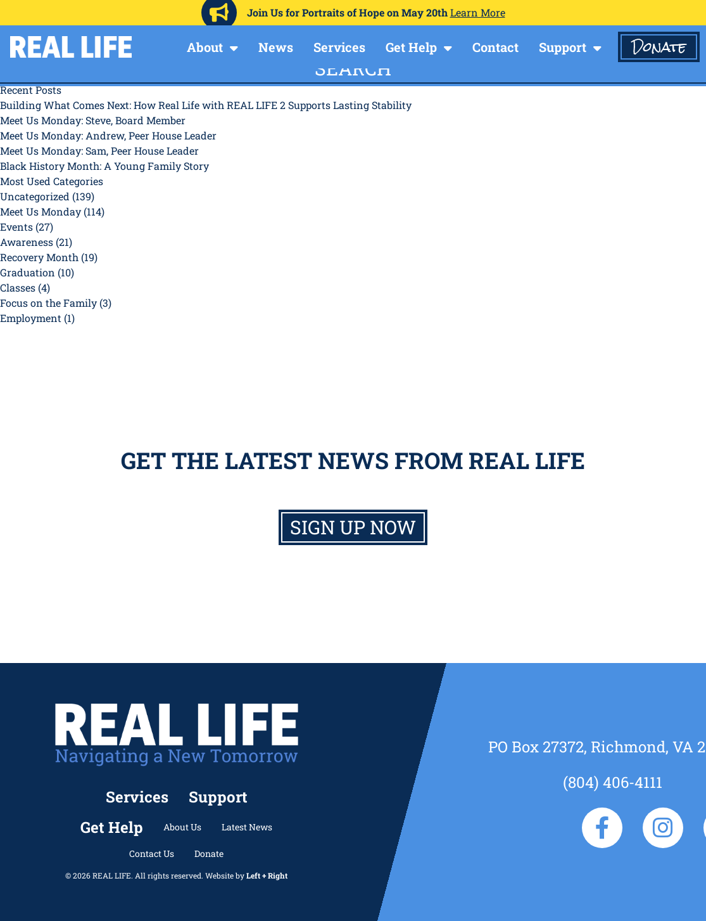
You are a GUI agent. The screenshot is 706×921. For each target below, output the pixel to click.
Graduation (27, 272)
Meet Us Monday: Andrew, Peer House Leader (108, 135)
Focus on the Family (48, 302)
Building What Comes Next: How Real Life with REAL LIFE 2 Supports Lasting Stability (206, 105)
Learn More (477, 12)
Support (562, 47)
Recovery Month (39, 257)
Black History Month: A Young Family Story (104, 165)
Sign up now (353, 527)
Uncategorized (35, 196)
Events (16, 226)
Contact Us (151, 853)
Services (339, 47)
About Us (182, 827)
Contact (495, 47)
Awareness (26, 241)
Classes (17, 287)
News (275, 47)
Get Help (411, 47)
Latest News (247, 827)
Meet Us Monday (40, 211)
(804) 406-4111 (612, 782)
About (205, 47)
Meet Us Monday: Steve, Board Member (93, 120)
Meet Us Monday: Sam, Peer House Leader (99, 150)
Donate (659, 46)
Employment (30, 318)
